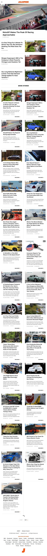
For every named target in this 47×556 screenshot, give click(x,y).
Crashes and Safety (30, 41)
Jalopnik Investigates (7, 304)
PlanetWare (29, 542)
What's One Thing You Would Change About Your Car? (35, 465)
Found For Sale (29, 272)
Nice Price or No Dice (7, 241)
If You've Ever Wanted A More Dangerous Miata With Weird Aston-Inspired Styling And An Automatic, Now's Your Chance (35, 288)
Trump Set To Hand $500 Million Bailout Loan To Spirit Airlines (35, 408)
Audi (4, 394)
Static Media (16, 533)
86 (20, 181)
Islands (32, 540)
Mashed (41, 540)
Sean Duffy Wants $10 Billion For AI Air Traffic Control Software (10, 195)
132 (44, 452)
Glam (5, 540)
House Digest (22, 540)
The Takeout (38, 543)
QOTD (28, 181)
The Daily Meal (25, 543)
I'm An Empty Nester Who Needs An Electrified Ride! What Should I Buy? (11, 164)
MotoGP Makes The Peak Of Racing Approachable (18, 33)
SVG (13, 543)
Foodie (25, 538)
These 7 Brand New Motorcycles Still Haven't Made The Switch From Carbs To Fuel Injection (10, 347)
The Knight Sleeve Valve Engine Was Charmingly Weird (10, 377)
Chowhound (9, 538)
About (18, 530)
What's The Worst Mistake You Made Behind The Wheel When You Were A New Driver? (35, 224)
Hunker (28, 540)
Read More (17, 116)
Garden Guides (38, 538)
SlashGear (8, 543)
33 (44, 272)
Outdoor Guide (22, 542)
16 (44, 363)
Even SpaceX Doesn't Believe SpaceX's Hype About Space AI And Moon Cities (34, 165)
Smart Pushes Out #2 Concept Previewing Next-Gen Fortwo (34, 377)
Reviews (4, 452)
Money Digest (8, 542)
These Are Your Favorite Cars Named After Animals (11, 437)
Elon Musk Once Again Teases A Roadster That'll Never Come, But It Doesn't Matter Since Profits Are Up (11, 224)
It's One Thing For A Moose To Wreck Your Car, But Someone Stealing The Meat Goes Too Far (12, 45)
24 (20, 452)
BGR (5, 538)
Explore (20, 538)
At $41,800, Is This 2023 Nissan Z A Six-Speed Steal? (11, 254)
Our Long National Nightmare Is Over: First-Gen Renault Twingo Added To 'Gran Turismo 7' (11, 74)
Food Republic (31, 538)
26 (20, 424)
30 (44, 332)
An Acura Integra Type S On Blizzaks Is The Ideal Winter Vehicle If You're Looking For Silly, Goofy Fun (11, 466)
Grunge (9, 540)
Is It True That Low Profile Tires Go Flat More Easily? (11, 317)
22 (44, 304)
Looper (37, 540)
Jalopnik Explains (30, 241)
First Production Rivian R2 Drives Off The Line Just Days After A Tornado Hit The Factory (34, 347)
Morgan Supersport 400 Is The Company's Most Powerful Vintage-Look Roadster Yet (12, 60)
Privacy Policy (26, 531)
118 (44, 424)
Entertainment (29, 70)
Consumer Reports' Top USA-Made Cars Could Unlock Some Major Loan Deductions (34, 255)
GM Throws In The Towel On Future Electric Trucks (35, 437)
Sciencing (35, 542)
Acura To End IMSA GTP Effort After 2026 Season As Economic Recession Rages (35, 317)
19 (44, 150)
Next (26, 519)
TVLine (17, 545)
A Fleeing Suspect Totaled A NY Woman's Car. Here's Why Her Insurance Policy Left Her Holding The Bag (11, 287)
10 (44, 90)
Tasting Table (18, 543)
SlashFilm (41, 542)
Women (22, 545)
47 (44, 394)
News (28, 55)
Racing (3, 4)
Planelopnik (5, 181)
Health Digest (15, 540)
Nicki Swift (15, 542)
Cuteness (15, 538)
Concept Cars (29, 363)
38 (20, 394)
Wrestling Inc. (28, 545)
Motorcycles (5, 332)
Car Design (5, 483)
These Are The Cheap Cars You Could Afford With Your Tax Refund (35, 195)
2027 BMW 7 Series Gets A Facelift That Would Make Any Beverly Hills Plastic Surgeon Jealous (11, 498)
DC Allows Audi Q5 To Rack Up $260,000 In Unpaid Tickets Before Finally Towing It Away (11, 409)
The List (32, 543)
